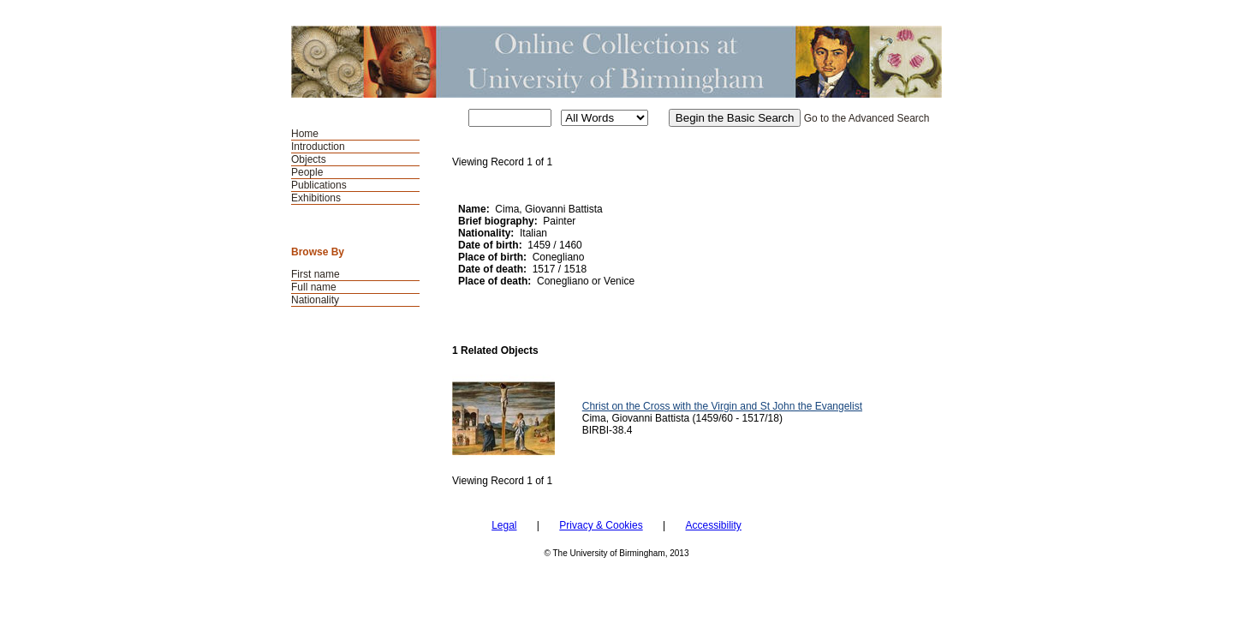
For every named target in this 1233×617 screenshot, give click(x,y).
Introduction (318, 147)
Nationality (315, 300)
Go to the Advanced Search (867, 118)
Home (305, 134)
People (307, 172)
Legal (503, 525)
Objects (308, 159)
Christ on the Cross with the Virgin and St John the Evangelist (722, 406)
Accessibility (713, 525)
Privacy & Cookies (600, 525)
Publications (319, 185)
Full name (314, 287)
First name (315, 274)
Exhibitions (316, 198)
